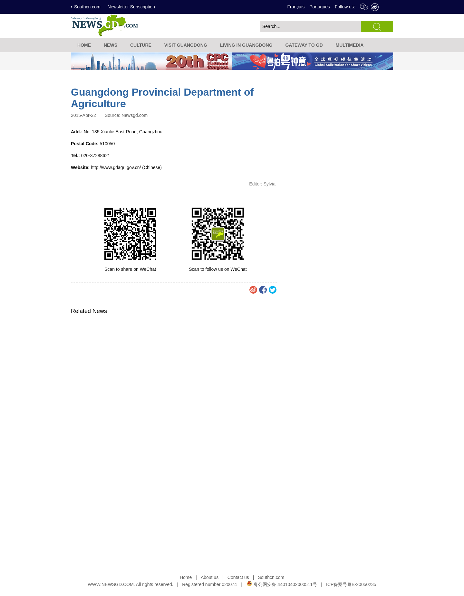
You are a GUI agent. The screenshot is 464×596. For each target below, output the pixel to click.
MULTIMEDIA (350, 45)
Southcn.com (87, 6)
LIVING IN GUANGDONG (246, 45)
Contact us (238, 577)
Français (295, 6)
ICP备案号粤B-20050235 (351, 584)
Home (186, 577)
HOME (84, 45)
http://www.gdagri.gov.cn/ (116, 167)
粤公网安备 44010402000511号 (281, 584)
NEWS (110, 45)
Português (319, 6)
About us (209, 577)
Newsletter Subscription (131, 6)
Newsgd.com (134, 115)
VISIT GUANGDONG (185, 45)
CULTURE (140, 45)
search (377, 26)
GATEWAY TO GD (304, 45)
